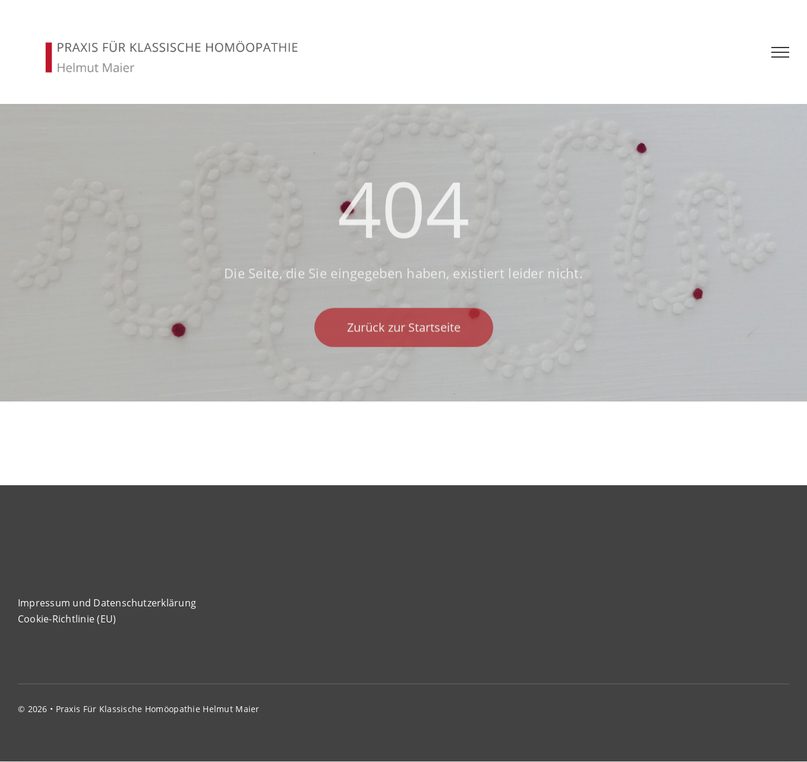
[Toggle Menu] (780, 52)
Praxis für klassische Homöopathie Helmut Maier (158, 708)
